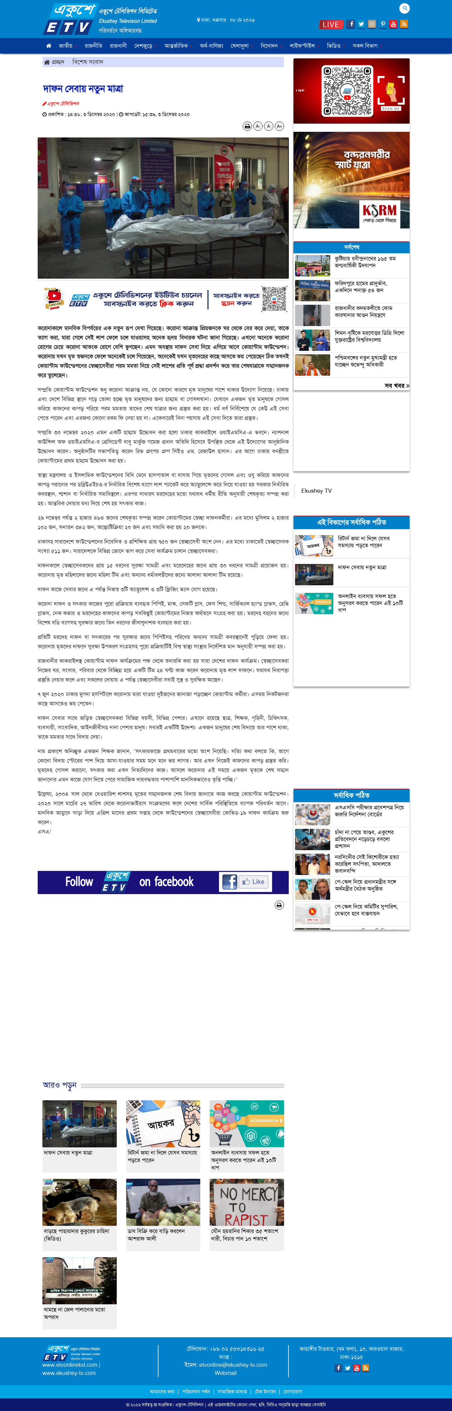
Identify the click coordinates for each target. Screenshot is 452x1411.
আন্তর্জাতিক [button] (178, 46)
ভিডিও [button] (336, 46)
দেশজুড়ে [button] (145, 46)
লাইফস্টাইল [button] (305, 46)
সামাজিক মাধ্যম (232, 1391)
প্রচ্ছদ (54, 62)
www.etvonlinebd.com (69, 1365)
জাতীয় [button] (68, 46)
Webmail (226, 1373)
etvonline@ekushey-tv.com (233, 1365)
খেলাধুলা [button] (242, 46)
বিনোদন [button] (271, 46)
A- (258, 126)
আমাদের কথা (163, 1391)
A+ (279, 126)
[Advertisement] (163, 1001)
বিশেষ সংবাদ (88, 62)
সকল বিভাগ (367, 46)
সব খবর (397, 386)
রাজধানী (118, 46)
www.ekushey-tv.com (69, 1373)
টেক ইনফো (266, 1391)
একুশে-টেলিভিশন (189, 1405)
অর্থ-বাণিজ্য (211, 46)
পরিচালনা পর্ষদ (196, 1391)
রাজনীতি (93, 46)
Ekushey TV (316, 491)
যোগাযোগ (292, 1391)
